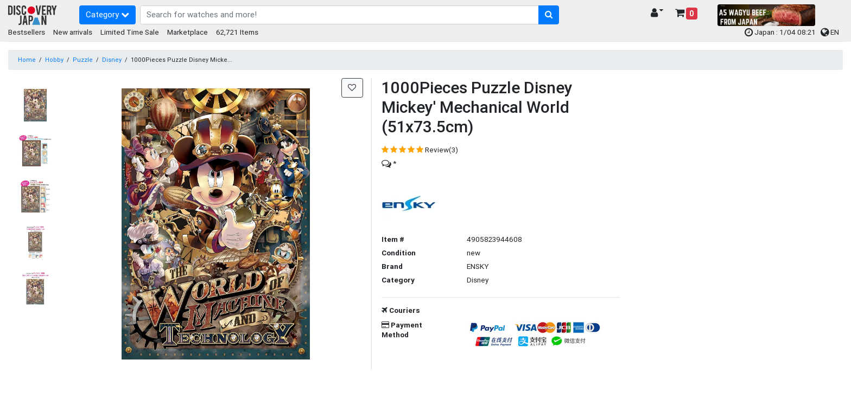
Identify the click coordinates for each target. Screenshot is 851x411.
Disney (112, 59)
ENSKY (477, 266)
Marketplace (187, 32)
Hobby (54, 59)
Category (107, 14)
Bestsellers (26, 32)
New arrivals (72, 32)
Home (27, 59)
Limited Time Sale (129, 32)
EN (830, 32)
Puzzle (83, 59)
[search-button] (549, 15)
